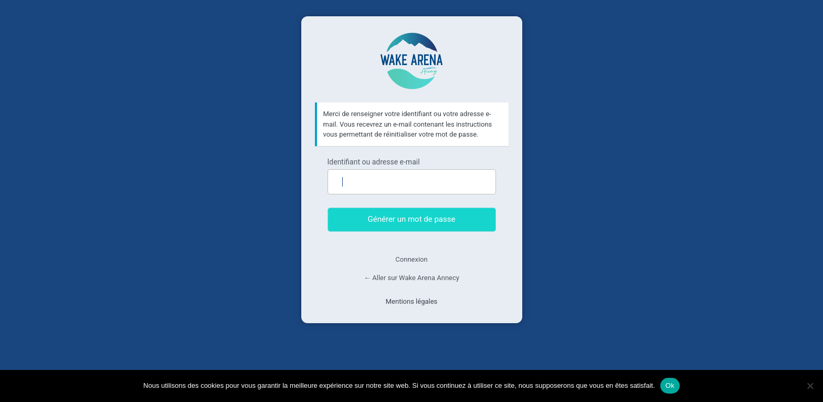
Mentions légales (412, 301)
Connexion (411, 259)
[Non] (810, 385)
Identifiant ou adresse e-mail (374, 162)
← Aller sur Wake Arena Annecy (411, 278)
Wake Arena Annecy (411, 61)
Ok (670, 385)
